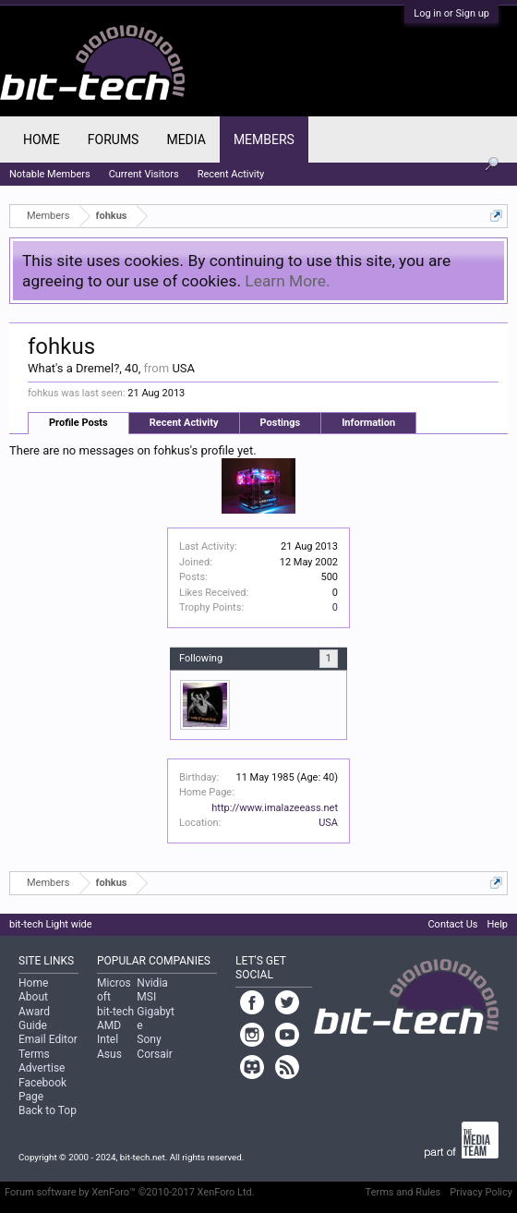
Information (368, 423)
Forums (113, 139)
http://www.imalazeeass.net (274, 808)
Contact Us (452, 924)
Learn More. (287, 281)
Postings (280, 423)
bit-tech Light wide (50, 924)
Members (264, 139)
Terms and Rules (403, 1192)
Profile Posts (78, 423)
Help (497, 924)
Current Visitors (144, 174)
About (33, 996)
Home (41, 139)
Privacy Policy (481, 1192)
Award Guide (34, 1018)
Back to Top (47, 1110)
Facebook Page (42, 1089)
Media (185, 139)
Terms (34, 1054)
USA (328, 823)
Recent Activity (184, 423)
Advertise (41, 1067)
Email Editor (48, 1039)
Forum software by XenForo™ (130, 1192)
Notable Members (49, 174)
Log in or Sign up (451, 13)
